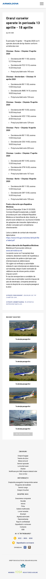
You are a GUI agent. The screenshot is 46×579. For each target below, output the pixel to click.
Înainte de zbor (23, 458)
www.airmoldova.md (14, 251)
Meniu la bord (23, 461)
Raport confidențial (23, 522)
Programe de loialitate (23, 485)
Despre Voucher (23, 490)
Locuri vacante (23, 511)
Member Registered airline (23, 571)
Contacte (23, 527)
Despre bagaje (23, 456)
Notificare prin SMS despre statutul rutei (23, 471)
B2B (23, 529)
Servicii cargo (23, 487)
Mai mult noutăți (23, 434)
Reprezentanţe (23, 519)
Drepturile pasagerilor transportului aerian (23, 482)
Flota (23, 506)
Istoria (23, 504)
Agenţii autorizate (23, 516)
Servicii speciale (23, 463)
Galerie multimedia (23, 509)
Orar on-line (23, 474)
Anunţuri (23, 514)
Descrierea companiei (23, 498)
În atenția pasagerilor (23, 339)
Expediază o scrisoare (23, 524)
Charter (23, 469)
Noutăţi (23, 501)
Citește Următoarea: (20, 303)
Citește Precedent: (21, 296)
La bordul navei (23, 466)
